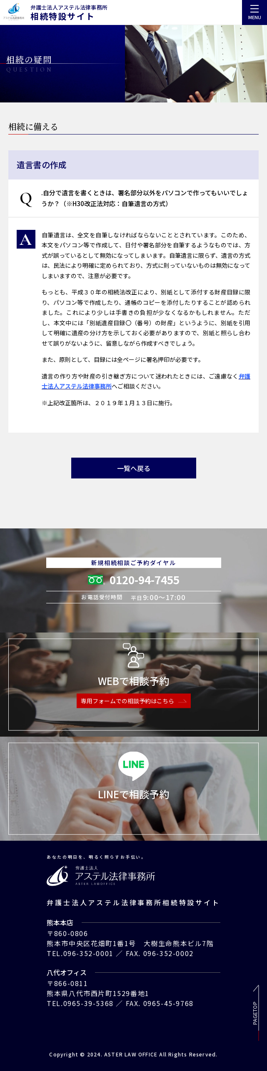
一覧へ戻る (133, 468)
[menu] (254, 12)
